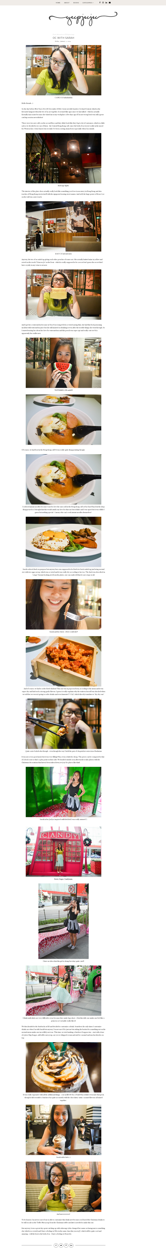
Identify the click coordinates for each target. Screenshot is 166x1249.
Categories (88, 3)
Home (58, 3)
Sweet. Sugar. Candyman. (63, 879)
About (67, 3)
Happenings (70, 34)
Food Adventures (58, 34)
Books (76, 3)
